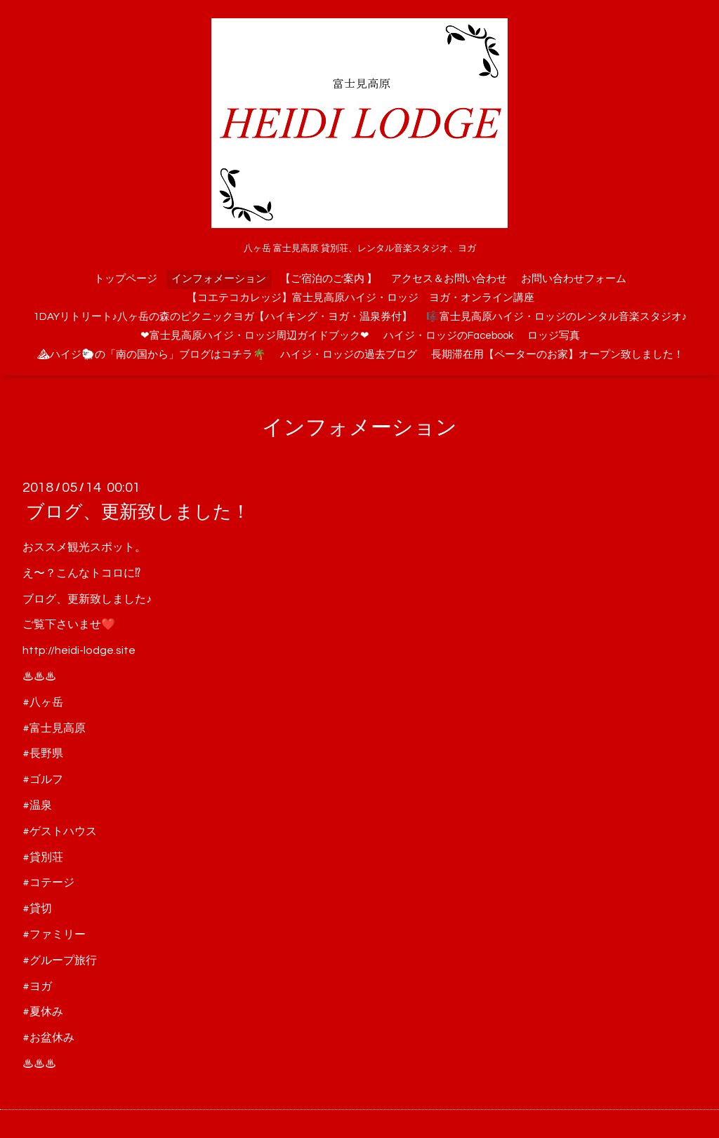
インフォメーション (218, 279)
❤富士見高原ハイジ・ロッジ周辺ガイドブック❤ (254, 335)
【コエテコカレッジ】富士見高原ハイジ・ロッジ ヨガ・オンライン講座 (360, 298)
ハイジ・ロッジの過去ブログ (348, 354)
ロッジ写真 (553, 335)
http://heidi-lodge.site (79, 650)
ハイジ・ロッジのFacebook (448, 335)
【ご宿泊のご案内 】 (328, 279)
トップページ (125, 279)
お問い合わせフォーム (573, 279)
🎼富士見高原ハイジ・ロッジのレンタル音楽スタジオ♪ (556, 317)
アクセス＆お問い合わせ (449, 279)
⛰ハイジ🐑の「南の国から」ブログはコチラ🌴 (151, 354)
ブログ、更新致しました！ (138, 512)
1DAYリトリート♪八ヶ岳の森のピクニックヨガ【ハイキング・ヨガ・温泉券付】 (223, 317)
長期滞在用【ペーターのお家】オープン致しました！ (557, 354)
